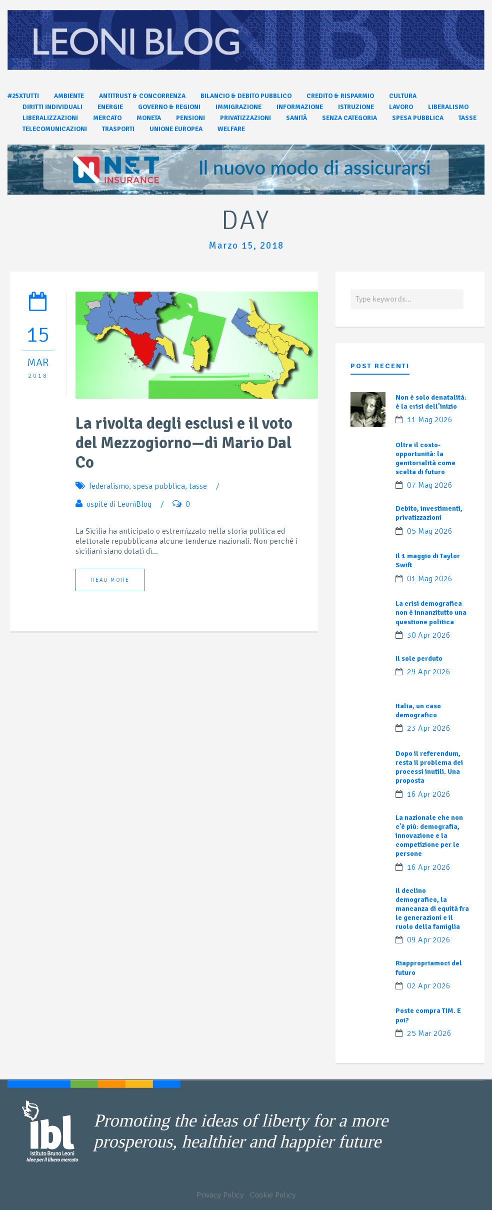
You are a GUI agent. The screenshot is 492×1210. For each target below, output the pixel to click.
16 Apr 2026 (428, 794)
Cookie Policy (273, 1195)
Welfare (231, 129)
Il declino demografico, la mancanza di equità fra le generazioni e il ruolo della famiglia (432, 908)
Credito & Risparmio (340, 96)
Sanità (296, 118)
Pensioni (190, 118)
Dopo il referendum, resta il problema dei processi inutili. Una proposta (429, 767)
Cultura (402, 96)
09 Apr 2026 (428, 940)
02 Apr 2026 (428, 986)
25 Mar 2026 (429, 1033)
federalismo (109, 486)
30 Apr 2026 (428, 635)
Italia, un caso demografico (418, 710)
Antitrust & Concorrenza (142, 96)
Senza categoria (349, 118)
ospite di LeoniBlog (119, 504)
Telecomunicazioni (54, 129)
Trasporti (118, 129)
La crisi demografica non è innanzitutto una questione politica (431, 612)
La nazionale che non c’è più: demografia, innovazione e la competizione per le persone (429, 835)
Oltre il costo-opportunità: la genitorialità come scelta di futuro (426, 459)
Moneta (148, 118)
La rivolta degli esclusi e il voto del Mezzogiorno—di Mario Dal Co (184, 443)
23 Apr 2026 (428, 728)
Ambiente (69, 96)
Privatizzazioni (245, 118)
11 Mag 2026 (429, 420)
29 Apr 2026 (428, 672)
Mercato (107, 118)
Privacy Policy (220, 1195)
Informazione (299, 107)
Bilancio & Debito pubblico (246, 96)
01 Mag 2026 (429, 579)
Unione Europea (176, 129)
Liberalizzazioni (50, 118)
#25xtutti (23, 96)
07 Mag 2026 (429, 485)
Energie (110, 107)
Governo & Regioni (169, 107)
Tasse (467, 118)
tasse (198, 486)
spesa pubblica (159, 486)
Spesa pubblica (418, 118)
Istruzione (356, 107)
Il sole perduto (419, 658)
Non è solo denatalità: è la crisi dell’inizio (431, 402)
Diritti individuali (52, 107)
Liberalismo (448, 107)
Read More (110, 580)
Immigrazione (239, 107)
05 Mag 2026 (429, 531)
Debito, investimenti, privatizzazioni (429, 513)
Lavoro (401, 107)
